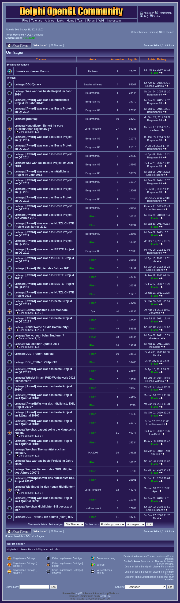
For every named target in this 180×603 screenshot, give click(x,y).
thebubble (154, 346)
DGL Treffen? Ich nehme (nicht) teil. (49, 517)
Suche (155, 16)
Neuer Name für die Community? (47, 327)
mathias (154, 130)
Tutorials (36, 20)
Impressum (114, 20)
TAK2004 (92, 452)
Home (70, 20)
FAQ (144, 16)
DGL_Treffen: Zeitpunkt (41, 362)
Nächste (169, 45)
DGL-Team (28, 38)
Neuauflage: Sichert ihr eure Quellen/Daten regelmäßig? (39, 127)
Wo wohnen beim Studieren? (45, 335)
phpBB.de (105, 596)
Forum (91, 20)
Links (60, 20)
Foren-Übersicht (15, 34)
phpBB (78, 593)
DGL (28, 34)
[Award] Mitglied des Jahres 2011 (48, 268)
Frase (92, 337)
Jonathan (154, 312)
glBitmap (32, 119)
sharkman (154, 338)
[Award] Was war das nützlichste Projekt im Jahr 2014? (42, 101)
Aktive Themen (166, 32)
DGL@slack (33, 84)
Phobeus (93, 71)
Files (25, 20)
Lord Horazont (93, 128)
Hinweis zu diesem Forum (32, 71)
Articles (49, 20)
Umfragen (39, 34)
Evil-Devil (154, 434)
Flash (154, 72)
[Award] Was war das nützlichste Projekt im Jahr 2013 (42, 173)
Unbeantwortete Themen (144, 32)
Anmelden (147, 13)
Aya (93, 311)
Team (80, 20)
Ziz (154, 355)
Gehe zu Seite (151, 45)
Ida (154, 261)
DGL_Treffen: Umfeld (40, 353)
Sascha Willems (93, 84)
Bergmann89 (92, 92)
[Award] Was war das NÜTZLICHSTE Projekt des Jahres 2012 (44, 225)
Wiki (101, 20)
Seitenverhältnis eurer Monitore (47, 310)
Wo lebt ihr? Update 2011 (42, 344)
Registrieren (163, 13)
